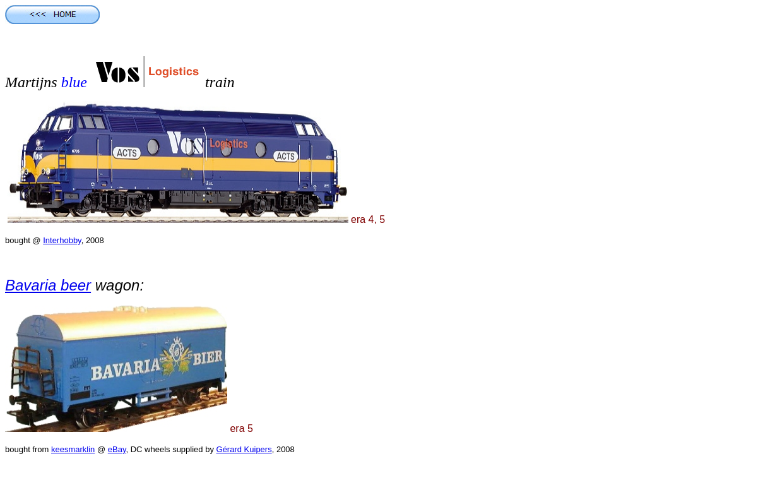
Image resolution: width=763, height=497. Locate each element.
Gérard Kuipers (244, 449)
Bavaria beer (48, 285)
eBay (117, 449)
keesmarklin (73, 449)
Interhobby (62, 240)
